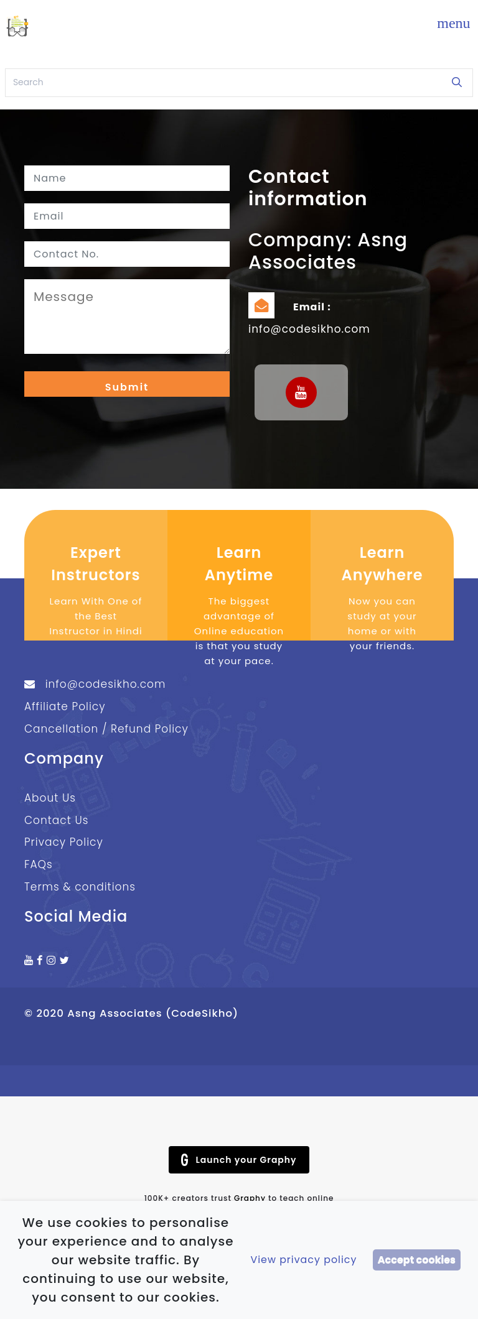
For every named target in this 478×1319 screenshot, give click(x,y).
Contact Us (56, 820)
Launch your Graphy (238, 1160)
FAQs (38, 865)
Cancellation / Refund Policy (106, 728)
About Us (50, 797)
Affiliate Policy (65, 706)
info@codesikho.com (309, 329)
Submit (127, 387)
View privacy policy (303, 1259)
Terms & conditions (80, 887)
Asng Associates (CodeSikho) (152, 1013)
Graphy (250, 1198)
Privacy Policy (63, 842)
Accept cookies (417, 1259)
